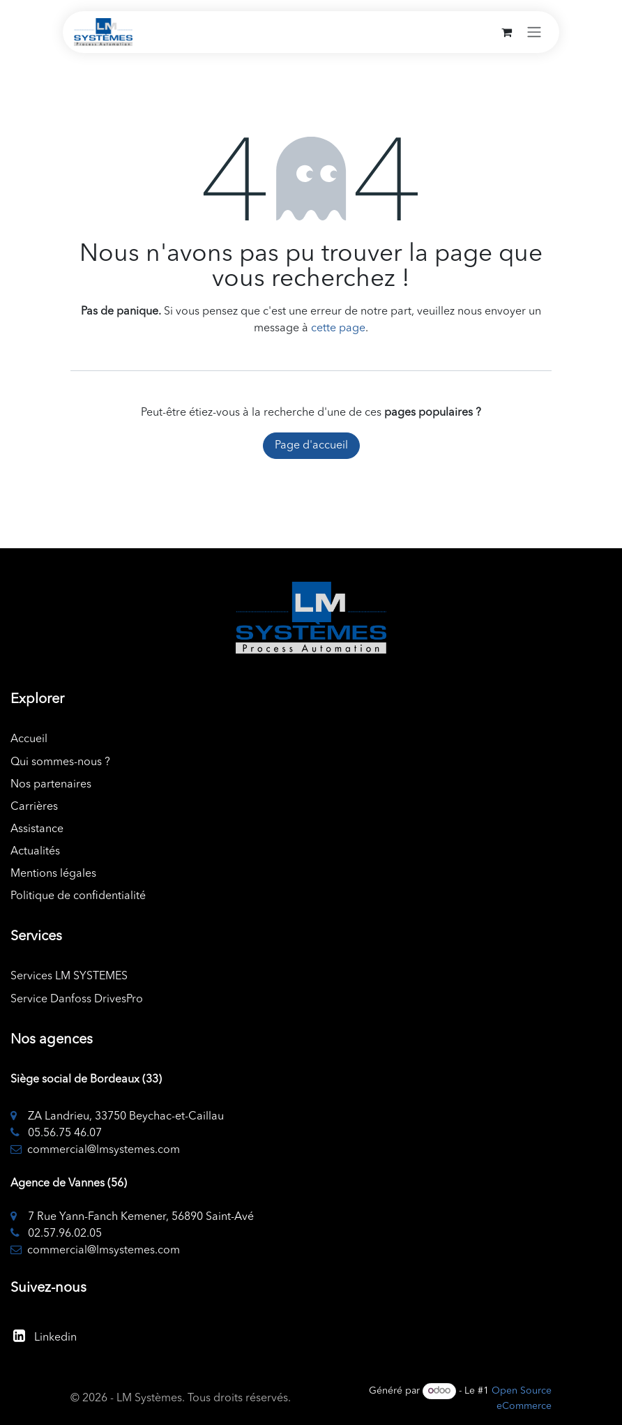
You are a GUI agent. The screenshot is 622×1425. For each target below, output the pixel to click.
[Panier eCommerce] (506, 32)
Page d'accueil (311, 445)
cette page (338, 328)
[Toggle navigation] (534, 32)
